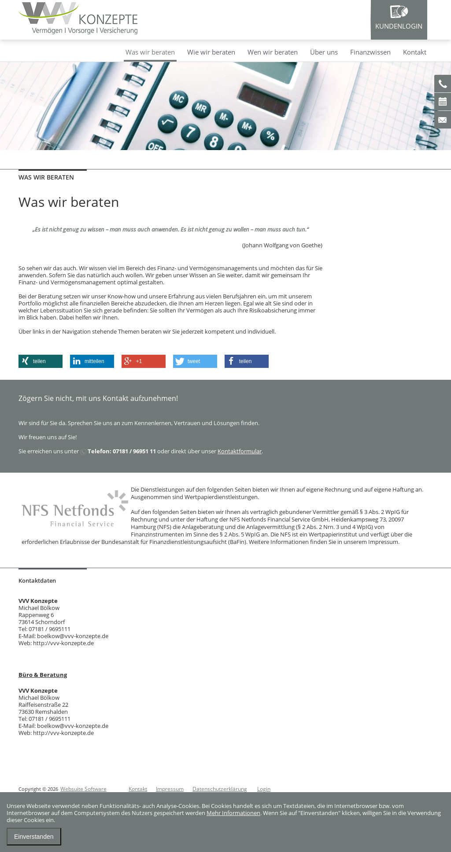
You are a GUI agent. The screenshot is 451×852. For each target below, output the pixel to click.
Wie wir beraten (211, 52)
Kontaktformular (240, 451)
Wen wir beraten (273, 52)
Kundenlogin (398, 26)
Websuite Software (83, 789)
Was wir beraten (150, 52)
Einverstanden (34, 836)
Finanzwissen (370, 52)
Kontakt (414, 52)
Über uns (324, 52)
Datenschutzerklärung (219, 789)
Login (263, 789)
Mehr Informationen (233, 813)
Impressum (170, 789)
